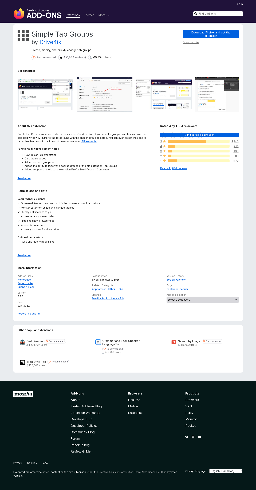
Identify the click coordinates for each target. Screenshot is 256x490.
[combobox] (218, 13)
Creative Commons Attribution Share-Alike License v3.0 (131, 471)
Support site (25, 283)
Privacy (17, 462)
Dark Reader (35, 341)
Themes (89, 15)
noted (45, 471)
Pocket (190, 425)
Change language (195, 471)
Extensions (73, 15)
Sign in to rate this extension (199, 134)
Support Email (26, 286)
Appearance (99, 289)
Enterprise (135, 413)
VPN (188, 406)
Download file (191, 42)
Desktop (134, 400)
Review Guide (80, 451)
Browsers (192, 400)
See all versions (176, 279)
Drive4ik (50, 42)
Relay (189, 413)
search (184, 289)
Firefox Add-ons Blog (86, 406)
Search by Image (189, 341)
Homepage (24, 279)
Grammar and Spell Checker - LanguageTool (121, 342)
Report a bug (80, 445)
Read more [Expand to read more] (24, 178)
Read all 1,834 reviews (173, 168)
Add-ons (77, 393)
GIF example (89, 141)
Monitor (191, 419)
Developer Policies (84, 425)
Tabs (120, 289)
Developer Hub (81, 419)
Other (111, 289)
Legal (45, 462)
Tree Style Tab (36, 361)
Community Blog (83, 432)
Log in (239, 3)
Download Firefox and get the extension (210, 34)
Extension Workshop (85, 413)
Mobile (133, 406)
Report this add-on (29, 313)
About (75, 400)
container (172, 289)
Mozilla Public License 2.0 (108, 298)
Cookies (32, 462)
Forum (75, 438)
